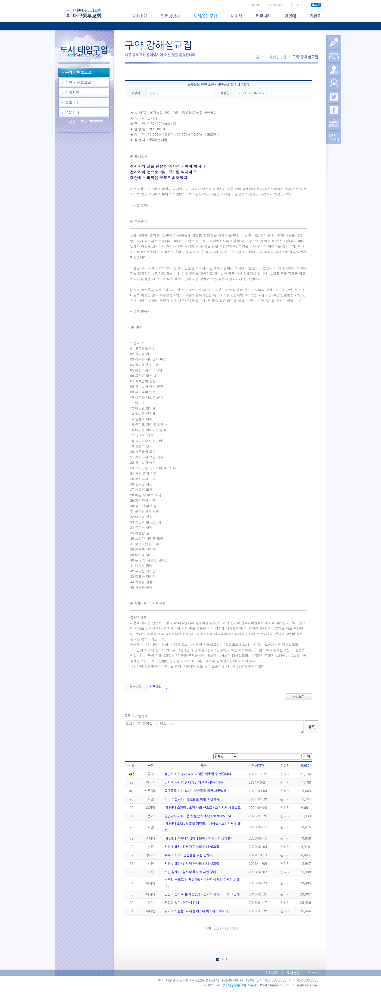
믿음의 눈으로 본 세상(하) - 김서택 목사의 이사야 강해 (202, 879)
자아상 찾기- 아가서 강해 (181, 902)
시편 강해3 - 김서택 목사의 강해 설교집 (191, 846)
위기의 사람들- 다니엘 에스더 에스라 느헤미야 (196, 911)
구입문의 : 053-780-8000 (85, 121)
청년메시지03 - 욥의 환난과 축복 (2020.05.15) (197, 816)
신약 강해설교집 (78, 82)
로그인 (316, 5)
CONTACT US (277, 5)
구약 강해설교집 (78, 72)
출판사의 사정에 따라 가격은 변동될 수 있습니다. (198, 774)
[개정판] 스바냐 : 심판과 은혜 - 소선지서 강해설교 (199, 838)
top (223, 959)
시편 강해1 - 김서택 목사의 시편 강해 (190, 872)
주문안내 (72, 113)
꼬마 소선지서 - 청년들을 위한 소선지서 (191, 799)
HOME (255, 5)
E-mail (313, 973)
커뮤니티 (263, 16)
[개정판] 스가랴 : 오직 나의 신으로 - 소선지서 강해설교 (202, 807)
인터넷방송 (170, 16)
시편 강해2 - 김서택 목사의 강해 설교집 (191, 863)
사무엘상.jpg (158, 687)
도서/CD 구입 (205, 16)
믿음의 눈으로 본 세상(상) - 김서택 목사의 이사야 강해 (202, 894)
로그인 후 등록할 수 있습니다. (214, 726)
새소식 (236, 16)
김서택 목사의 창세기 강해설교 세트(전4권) (194, 782)
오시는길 (293, 973)
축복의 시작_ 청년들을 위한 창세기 (188, 855)
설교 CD (71, 103)
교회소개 (139, 16)
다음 (235, 928)
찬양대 (290, 16)
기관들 (315, 16)
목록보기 (298, 696)
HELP (299, 5)
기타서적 (72, 92)
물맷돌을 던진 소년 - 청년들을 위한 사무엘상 (195, 791)
